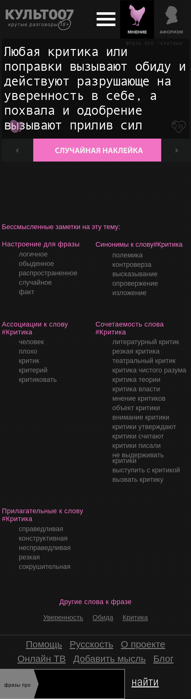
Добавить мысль (109, 658)
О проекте (143, 644)
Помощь (44, 644)
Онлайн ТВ (41, 658)
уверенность (63, 617)
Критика (135, 617)
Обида (103, 617)
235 (178, 126)
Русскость (91, 644)
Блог (163, 658)
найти (145, 680)
